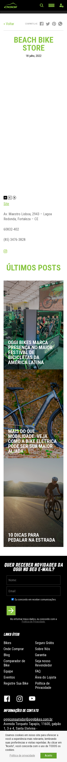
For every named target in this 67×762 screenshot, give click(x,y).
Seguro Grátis (44, 643)
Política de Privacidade (43, 685)
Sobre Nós (42, 649)
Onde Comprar (14, 649)
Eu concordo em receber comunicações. (35, 599)
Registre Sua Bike (16, 683)
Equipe (8, 671)
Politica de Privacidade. (33, 621)
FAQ (38, 671)
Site (6, 204)
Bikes (7, 643)
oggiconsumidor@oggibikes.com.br (28, 719)
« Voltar (9, 24)
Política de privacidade (22, 755)
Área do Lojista (45, 677)
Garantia (40, 655)
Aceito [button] (48, 755)
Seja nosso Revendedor (43, 663)
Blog (7, 655)
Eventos (9, 677)
